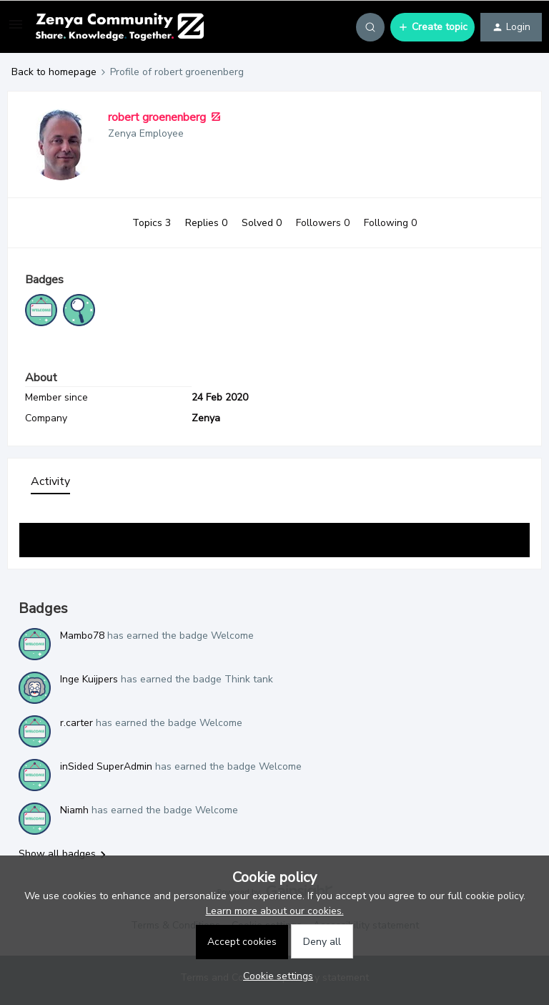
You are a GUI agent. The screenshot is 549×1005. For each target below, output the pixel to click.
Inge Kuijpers (89, 679)
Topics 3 (153, 223)
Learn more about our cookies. (275, 911)
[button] (15, 29)
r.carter (76, 723)
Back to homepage (54, 72)
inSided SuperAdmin (106, 766)
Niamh (74, 810)
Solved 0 (263, 223)
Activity (50, 481)
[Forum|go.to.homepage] (120, 27)
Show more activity (274, 536)
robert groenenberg (157, 117)
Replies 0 (207, 223)
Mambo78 (82, 635)
